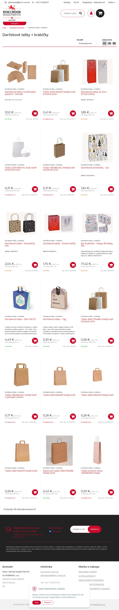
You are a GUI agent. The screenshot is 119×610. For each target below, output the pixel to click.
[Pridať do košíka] (35, 113)
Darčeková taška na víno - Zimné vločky (94, 92)
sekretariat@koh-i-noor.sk (19, 2)
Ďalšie (111, 2)
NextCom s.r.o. (99, 604)
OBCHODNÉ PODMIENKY (91, 580)
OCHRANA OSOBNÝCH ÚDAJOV (94, 589)
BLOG (76, 2)
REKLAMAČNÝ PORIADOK (91, 584)
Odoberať (94, 529)
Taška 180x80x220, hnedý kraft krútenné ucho (59, 168)
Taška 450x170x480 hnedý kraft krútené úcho (97, 320)
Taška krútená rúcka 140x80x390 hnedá (91, 471)
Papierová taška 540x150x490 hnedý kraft (58, 471)
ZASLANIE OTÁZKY (87, 572)
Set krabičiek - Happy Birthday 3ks (97, 244)
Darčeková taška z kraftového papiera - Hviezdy (20, 92)
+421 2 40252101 (42, 2)
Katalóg (67, 2)
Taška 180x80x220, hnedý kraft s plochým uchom (21, 396)
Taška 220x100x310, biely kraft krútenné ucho (21, 168)
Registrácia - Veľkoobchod (94, 2)
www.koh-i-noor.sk (49, 572)
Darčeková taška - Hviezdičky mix (20, 244)
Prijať (37, 602)
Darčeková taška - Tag (54, 319)
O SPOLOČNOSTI (87, 576)
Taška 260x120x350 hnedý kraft (97, 394)
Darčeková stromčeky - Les (95, 167)
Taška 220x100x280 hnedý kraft (59, 394)
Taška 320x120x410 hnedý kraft (21, 470)
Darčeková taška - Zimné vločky (59, 243)
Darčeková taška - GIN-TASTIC (20, 319)
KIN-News (56, 531)
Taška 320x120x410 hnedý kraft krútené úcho (59, 92)
